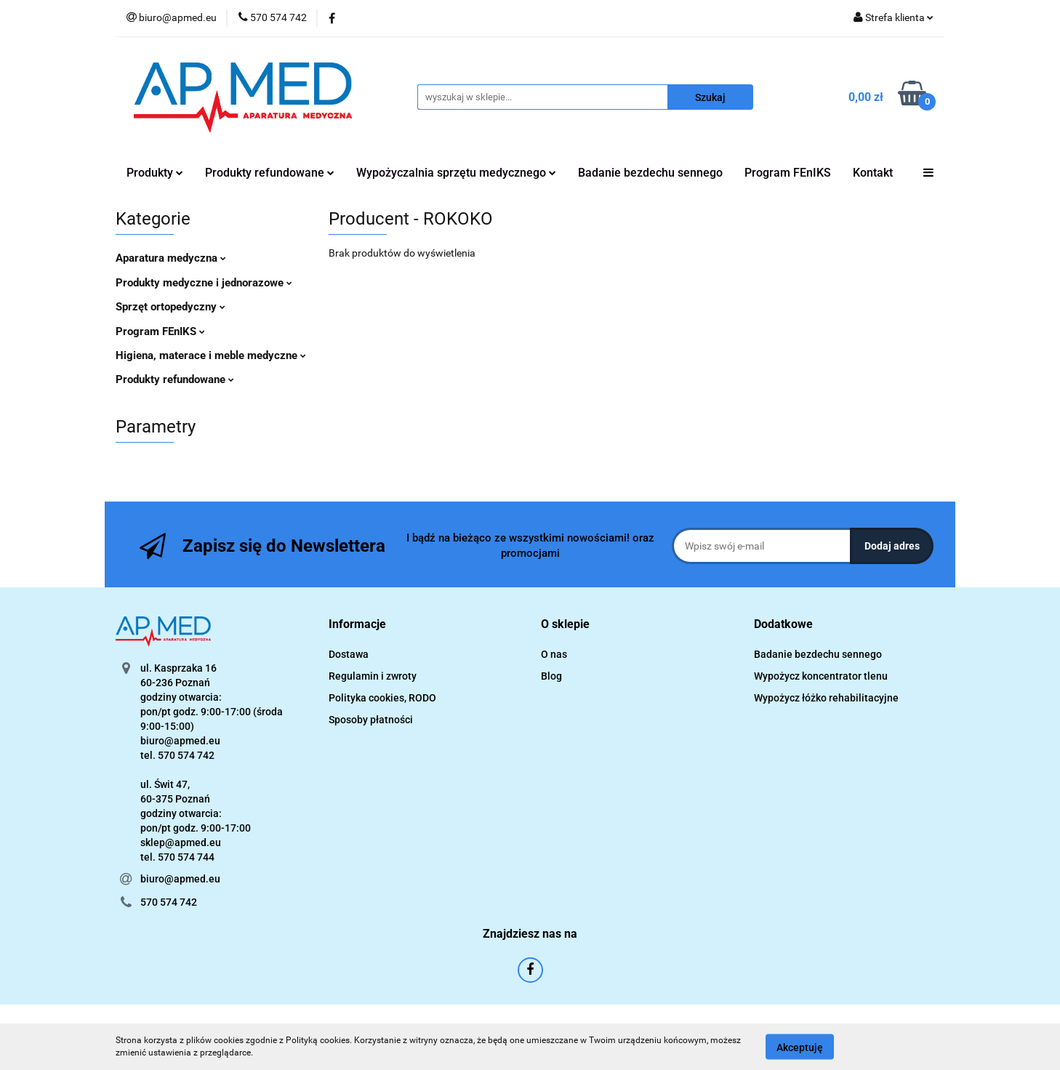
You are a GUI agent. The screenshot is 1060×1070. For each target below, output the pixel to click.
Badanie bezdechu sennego (650, 173)
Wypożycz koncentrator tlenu (821, 676)
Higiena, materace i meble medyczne (211, 355)
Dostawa (349, 654)
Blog (551, 676)
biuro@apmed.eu (180, 879)
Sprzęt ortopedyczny (170, 306)
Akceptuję (799, 1047)
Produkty (155, 173)
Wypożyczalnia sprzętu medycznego (456, 173)
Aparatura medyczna (171, 258)
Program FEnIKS (787, 173)
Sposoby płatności (371, 719)
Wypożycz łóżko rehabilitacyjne (826, 698)
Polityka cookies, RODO (382, 698)
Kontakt (873, 173)
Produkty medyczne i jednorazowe (204, 282)
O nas (554, 654)
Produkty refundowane (269, 173)
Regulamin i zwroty (373, 676)
